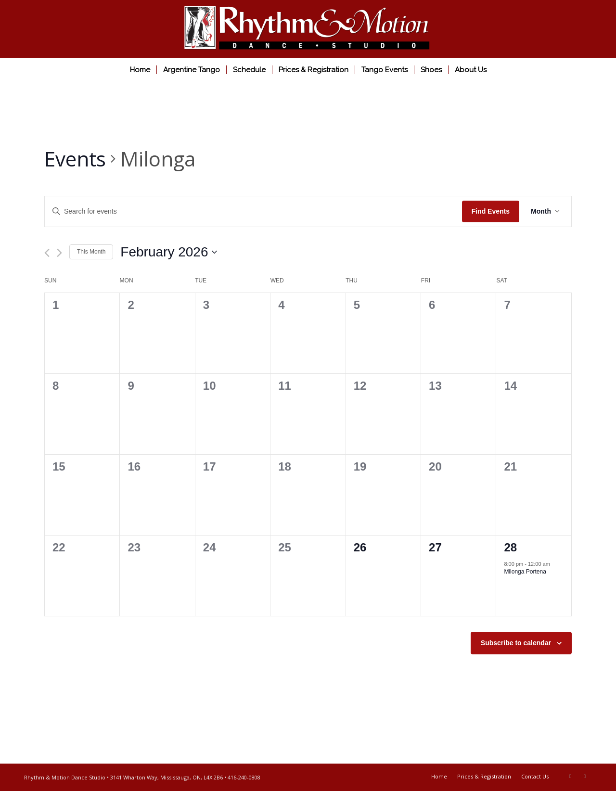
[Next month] (59, 252)
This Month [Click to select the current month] (91, 251)
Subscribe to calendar (516, 643)
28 (510, 547)
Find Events (491, 211)
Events (75, 158)
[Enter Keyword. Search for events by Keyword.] (253, 211)
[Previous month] (47, 252)
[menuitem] (140, 70)
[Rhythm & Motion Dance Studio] (308, 29)
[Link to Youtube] (585, 776)
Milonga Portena (525, 571)
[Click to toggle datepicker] (168, 252)
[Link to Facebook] (570, 776)
